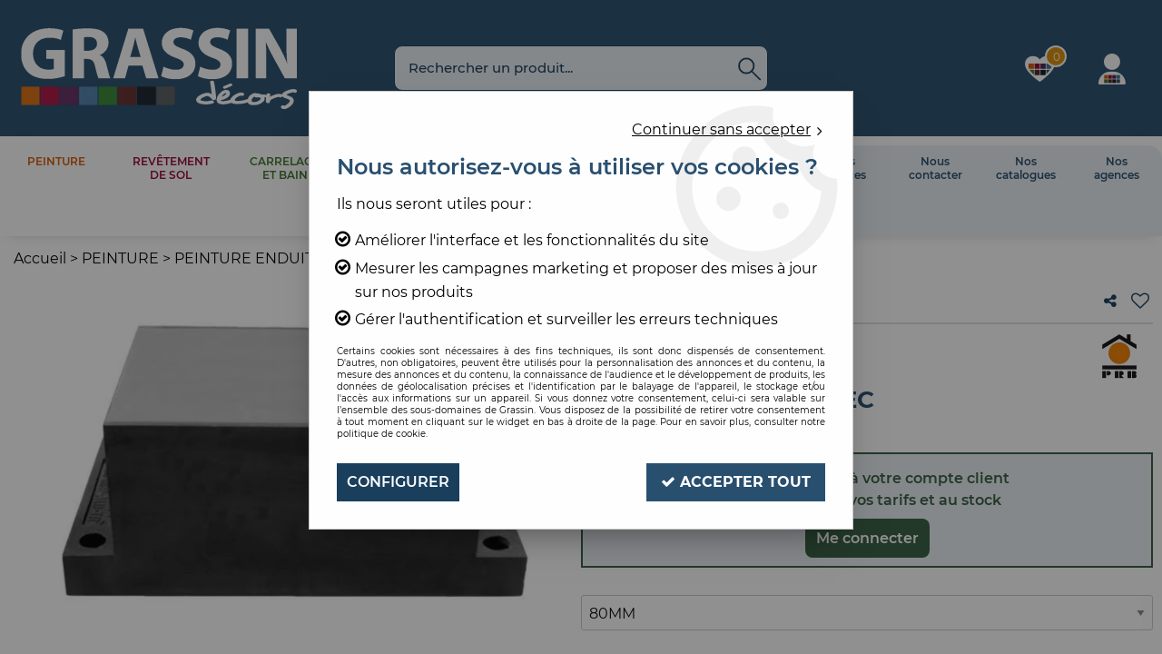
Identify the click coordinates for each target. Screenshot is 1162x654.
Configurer (398, 481)
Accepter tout (736, 481)
